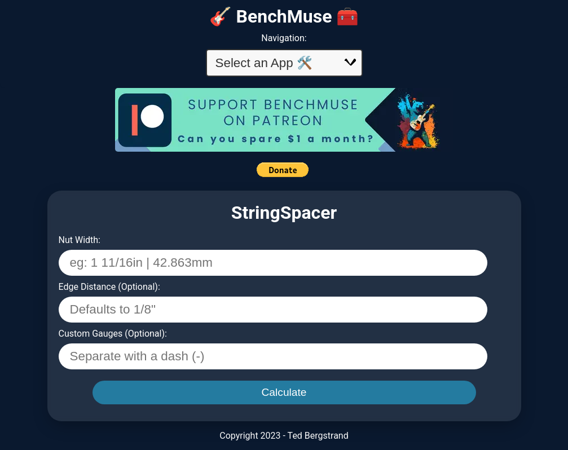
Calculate (284, 392)
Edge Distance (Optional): (109, 286)
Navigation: (283, 38)
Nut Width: (79, 240)
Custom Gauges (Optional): (113, 333)
